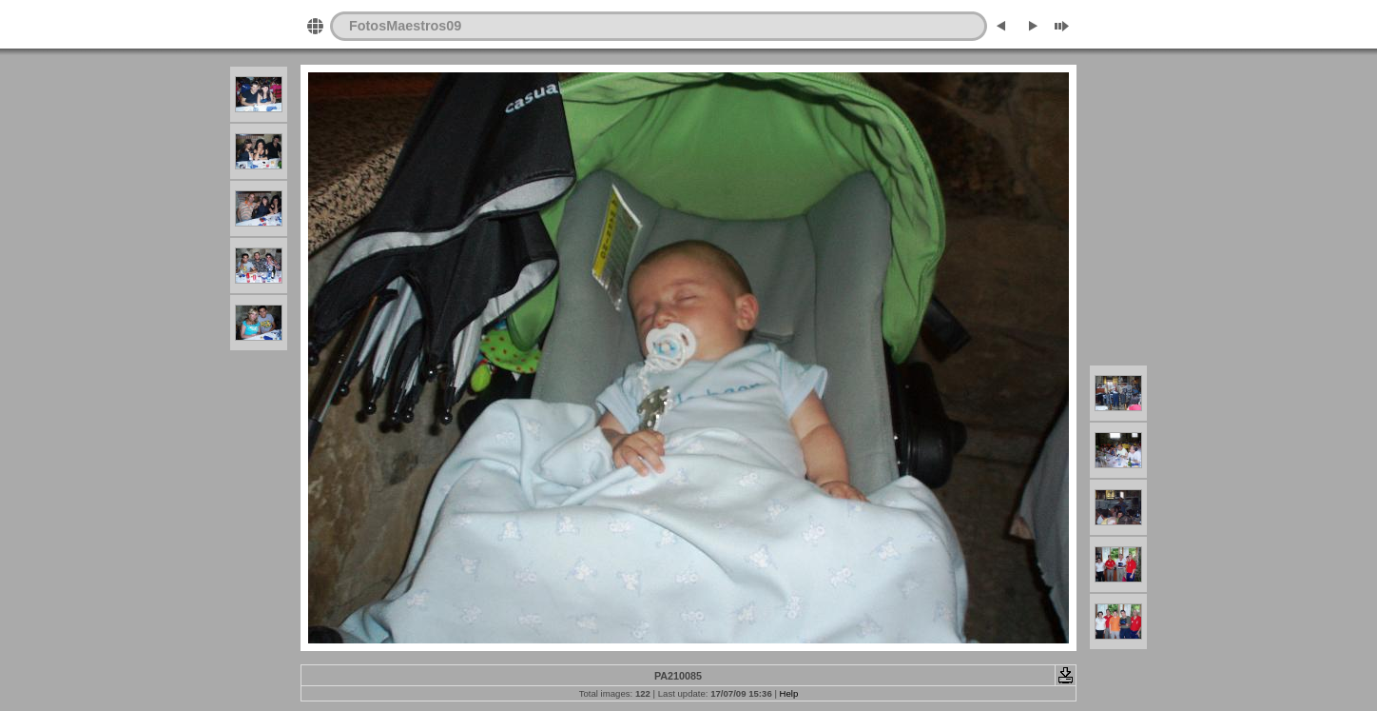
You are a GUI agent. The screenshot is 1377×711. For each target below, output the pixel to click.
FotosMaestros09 (405, 25)
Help (789, 693)
